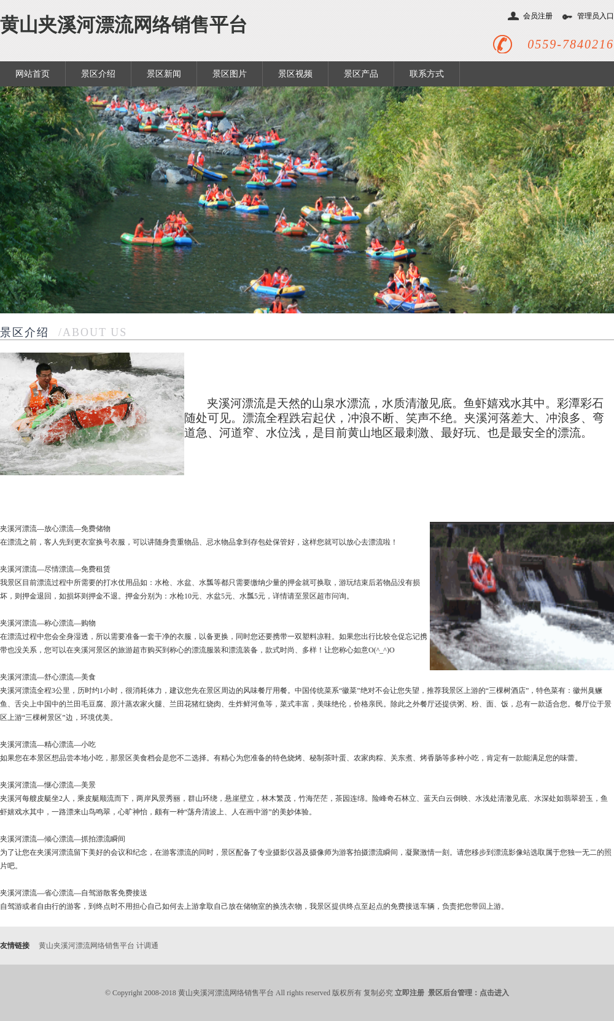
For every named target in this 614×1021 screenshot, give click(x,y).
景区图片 (229, 73)
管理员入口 (595, 16)
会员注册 (538, 16)
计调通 (147, 945)
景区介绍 (98, 73)
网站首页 (32, 73)
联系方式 (427, 73)
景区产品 (361, 73)
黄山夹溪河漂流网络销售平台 (123, 25)
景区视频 (295, 73)
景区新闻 (164, 73)
